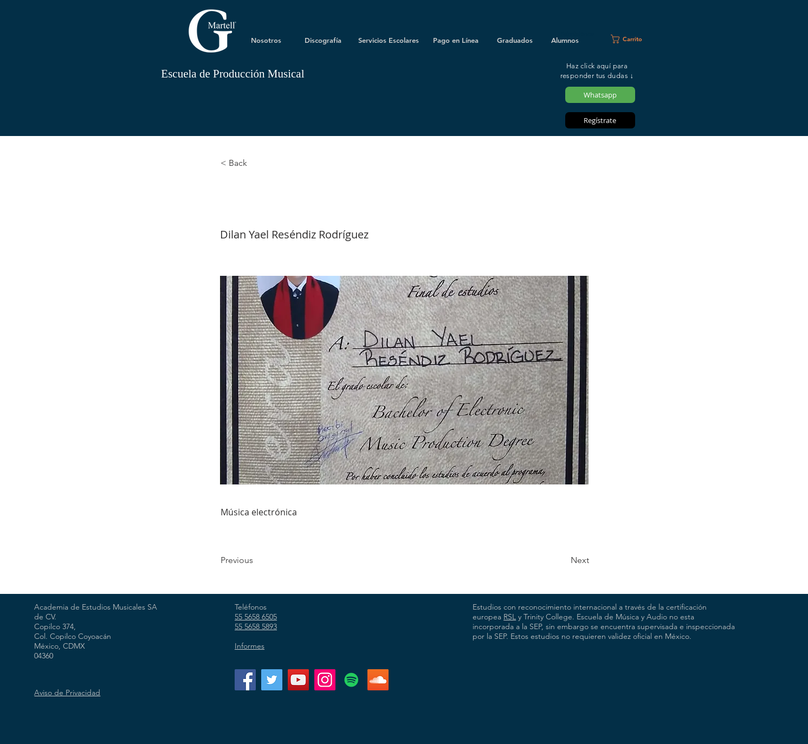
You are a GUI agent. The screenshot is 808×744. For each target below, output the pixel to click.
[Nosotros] (266, 40)
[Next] (562, 560)
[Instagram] (324, 679)
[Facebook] (245, 679)
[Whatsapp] (600, 95)
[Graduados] (515, 40)
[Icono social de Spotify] (351, 679)
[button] (631, 39)
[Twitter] (271, 679)
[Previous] (256, 560)
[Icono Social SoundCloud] (378, 679)
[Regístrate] (600, 120)
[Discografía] (323, 40)
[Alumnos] (565, 40)
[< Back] (256, 163)
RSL (509, 617)
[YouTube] (298, 679)
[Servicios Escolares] (388, 40)
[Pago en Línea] (455, 40)
